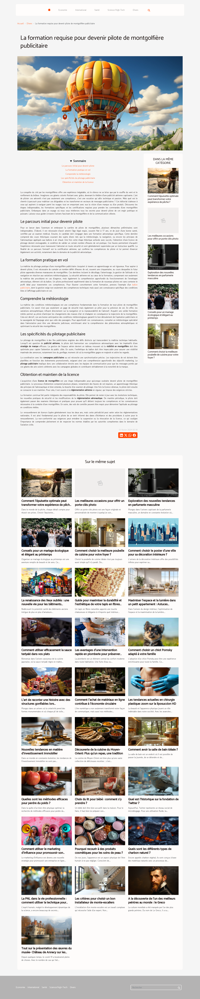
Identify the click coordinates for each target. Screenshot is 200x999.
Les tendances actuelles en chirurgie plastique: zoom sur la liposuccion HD (152, 701)
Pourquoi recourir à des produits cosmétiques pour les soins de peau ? (99, 851)
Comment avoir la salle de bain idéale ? (153, 749)
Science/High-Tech (116, 9)
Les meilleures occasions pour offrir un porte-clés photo (163, 237)
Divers (135, 9)
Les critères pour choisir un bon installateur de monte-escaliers (95, 900)
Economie (62, 9)
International (80, 9)
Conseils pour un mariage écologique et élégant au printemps (161, 315)
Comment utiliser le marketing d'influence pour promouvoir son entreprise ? (42, 853)
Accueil (20, 23)
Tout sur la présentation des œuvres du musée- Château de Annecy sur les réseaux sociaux (46, 952)
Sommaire (79, 161)
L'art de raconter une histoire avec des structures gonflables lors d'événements (45, 704)
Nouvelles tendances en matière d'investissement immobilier (41, 751)
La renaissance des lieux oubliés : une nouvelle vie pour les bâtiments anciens (45, 604)
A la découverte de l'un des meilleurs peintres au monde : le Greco (151, 900)
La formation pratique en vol (77, 169)
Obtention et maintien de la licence (77, 182)
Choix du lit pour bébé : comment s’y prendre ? (98, 801)
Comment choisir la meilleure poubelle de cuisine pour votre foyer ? (163, 355)
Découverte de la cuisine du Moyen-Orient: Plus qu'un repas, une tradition (99, 751)
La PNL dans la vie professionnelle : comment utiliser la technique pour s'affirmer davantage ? (43, 902)
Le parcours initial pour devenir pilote (78, 165)
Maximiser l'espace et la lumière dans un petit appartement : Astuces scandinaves (152, 604)
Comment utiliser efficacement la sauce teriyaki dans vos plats (46, 652)
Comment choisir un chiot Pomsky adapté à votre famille (150, 652)
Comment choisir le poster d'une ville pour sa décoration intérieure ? (152, 552)
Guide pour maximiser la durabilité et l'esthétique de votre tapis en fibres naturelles (98, 604)
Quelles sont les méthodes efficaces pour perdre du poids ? (44, 801)
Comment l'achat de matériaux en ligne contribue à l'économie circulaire (100, 701)
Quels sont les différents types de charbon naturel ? (149, 851)
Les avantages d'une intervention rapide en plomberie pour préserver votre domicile (97, 654)
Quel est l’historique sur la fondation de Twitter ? (153, 801)
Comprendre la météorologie (77, 173)
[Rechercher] (156, 987)
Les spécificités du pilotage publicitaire (78, 178)
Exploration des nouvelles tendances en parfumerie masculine (161, 275)
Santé (97, 9)
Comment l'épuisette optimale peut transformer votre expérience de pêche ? (163, 199)
